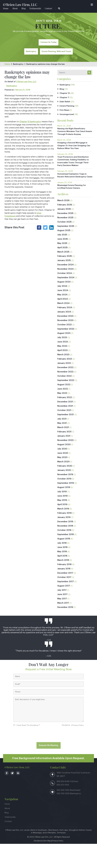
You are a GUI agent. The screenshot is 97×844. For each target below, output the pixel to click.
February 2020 (64, 466)
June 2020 (62, 453)
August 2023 (63, 333)
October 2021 (64, 411)
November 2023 (65, 321)
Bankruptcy (30, 52)
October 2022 (64, 376)
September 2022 (65, 381)
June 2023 (62, 342)
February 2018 (64, 565)
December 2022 (65, 368)
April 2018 (62, 556)
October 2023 (64, 325)
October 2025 (64, 222)
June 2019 (62, 496)
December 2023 (65, 316)
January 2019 (63, 518)
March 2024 (63, 303)
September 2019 (65, 483)
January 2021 (63, 436)
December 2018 (65, 522)
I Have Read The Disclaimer (28, 726)
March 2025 (63, 252)
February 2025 (64, 256)
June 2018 (62, 548)
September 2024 (65, 278)
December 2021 (65, 402)
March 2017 (63, 603)
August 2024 (63, 282)
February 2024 (64, 308)
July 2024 (62, 286)
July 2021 (62, 419)
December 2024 (65, 265)
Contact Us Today (48, 43)
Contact (48, 8)
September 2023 (65, 329)
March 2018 (63, 560)
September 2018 (65, 535)
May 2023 (62, 346)
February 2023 (64, 359)
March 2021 (63, 428)
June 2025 (62, 239)
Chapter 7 (64, 98)
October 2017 (64, 578)
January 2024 (64, 312)
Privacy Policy (78, 726)
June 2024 (62, 291)
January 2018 (63, 569)
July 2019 (62, 492)
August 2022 (63, 385)
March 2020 (63, 462)
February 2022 (64, 398)
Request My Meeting (48, 746)
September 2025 (65, 226)
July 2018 (62, 543)
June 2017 (62, 595)
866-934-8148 (63, 782)
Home (5, 8)
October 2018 (64, 530)
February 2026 (64, 205)
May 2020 (62, 458)
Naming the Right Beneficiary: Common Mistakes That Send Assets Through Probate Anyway (74, 132)
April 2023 (62, 351)
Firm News (64, 110)
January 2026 (64, 209)
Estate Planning (67, 106)
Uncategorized (67, 115)
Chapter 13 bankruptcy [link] (30, 122)
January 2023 (64, 363)
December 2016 (65, 607)
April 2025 (62, 248)
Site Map (47, 841)
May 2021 (62, 423)
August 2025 (63, 231)
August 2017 (63, 586)
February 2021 (64, 432)
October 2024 (64, 274)
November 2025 (65, 218)
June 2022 (62, 389)
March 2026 (63, 201)
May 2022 (62, 393)
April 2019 (62, 505)
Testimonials (35, 8)
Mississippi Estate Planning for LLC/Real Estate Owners (71, 187)
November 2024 (65, 269)
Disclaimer (66, 725)
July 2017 (62, 590)
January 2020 (64, 470)
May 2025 (62, 244)
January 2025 (64, 261)
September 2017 (65, 582)
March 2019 (63, 509)
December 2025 (65, 214)
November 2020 (65, 441)
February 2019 (64, 513)
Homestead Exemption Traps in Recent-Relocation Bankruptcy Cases (74, 175)
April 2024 (62, 299)
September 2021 (65, 415)
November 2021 (65, 406)
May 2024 (62, 295)
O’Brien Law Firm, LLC (21, 4)
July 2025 (62, 235)
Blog (23, 8)
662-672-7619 (63, 785)
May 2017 (62, 599)
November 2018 (65, 526)
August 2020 (64, 445)
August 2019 (63, 488)
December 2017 (65, 573)
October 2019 (64, 479)
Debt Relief (65, 102)
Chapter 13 (65, 93)
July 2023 (62, 338)
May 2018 (62, 552)
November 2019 (65, 475)
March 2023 (63, 355)
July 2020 (62, 449)
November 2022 (65, 372)
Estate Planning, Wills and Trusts (56, 52)
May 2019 (62, 500)
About (15, 8)
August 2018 (63, 539)
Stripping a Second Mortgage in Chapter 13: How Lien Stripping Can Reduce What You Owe (73, 146)
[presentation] (48, 734)
